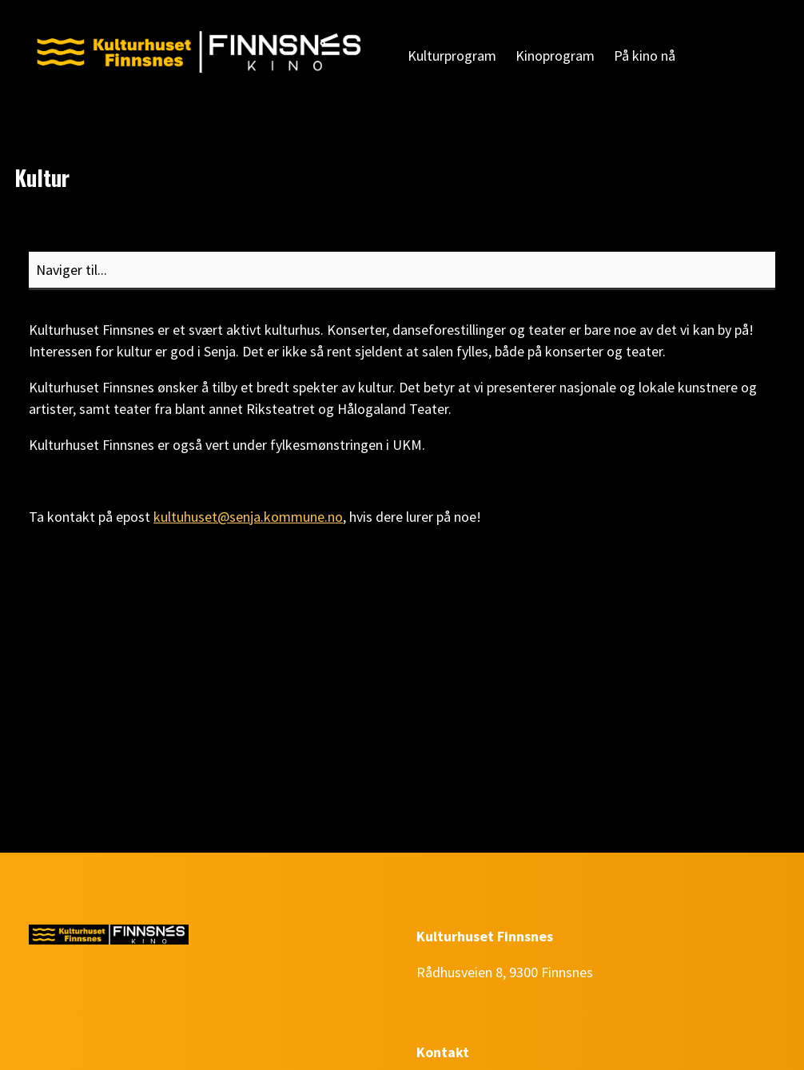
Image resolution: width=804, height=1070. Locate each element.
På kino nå (644, 55)
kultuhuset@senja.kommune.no (248, 516)
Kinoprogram (555, 55)
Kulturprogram (452, 55)
